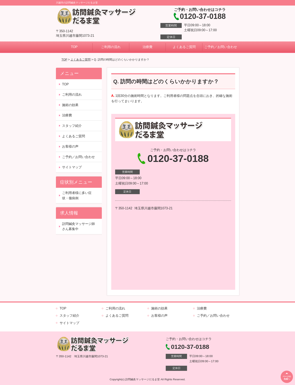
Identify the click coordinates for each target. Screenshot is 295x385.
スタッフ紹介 (72, 125)
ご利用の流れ (111, 47)
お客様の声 (70, 146)
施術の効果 (70, 105)
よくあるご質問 (184, 47)
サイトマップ (72, 167)
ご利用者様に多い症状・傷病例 (77, 195)
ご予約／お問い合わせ (220, 47)
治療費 (147, 47)
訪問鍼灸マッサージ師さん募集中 (78, 226)
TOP (74, 47)
